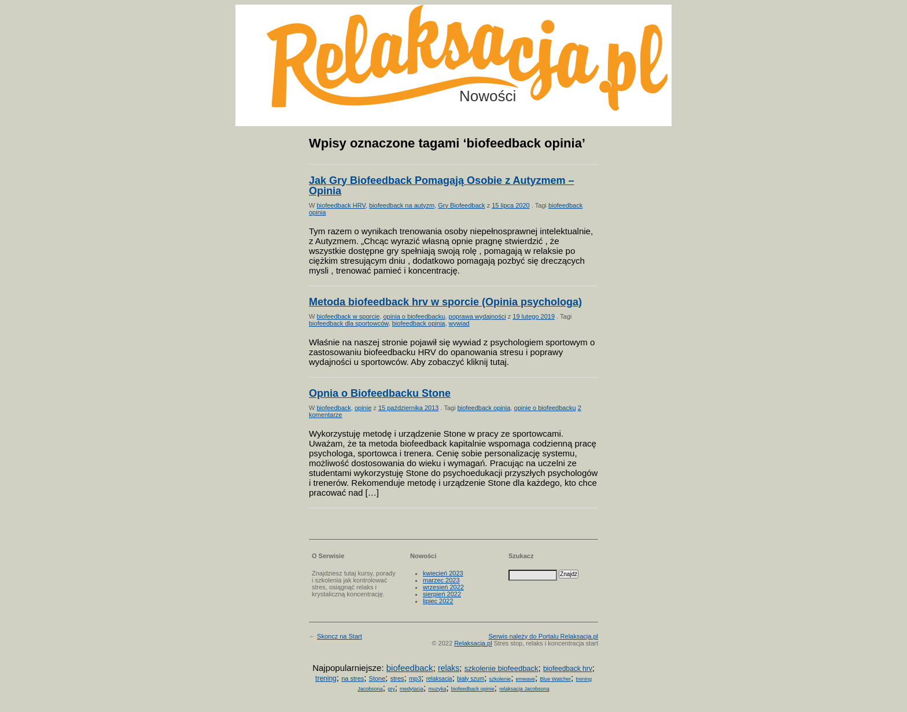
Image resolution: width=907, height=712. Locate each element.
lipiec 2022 (438, 600)
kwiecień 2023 (443, 573)
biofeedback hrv (567, 669)
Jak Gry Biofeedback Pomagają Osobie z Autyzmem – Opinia (441, 186)
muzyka (437, 689)
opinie (363, 407)
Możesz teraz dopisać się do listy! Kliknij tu (859, 48)
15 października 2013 (408, 407)
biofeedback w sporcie (347, 316)
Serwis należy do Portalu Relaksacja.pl (543, 636)
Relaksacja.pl (473, 643)
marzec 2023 (441, 580)
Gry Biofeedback (461, 205)
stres (397, 678)
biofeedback (333, 407)
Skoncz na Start (339, 636)
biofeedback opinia (418, 323)
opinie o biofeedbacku (545, 407)
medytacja (411, 689)
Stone (377, 678)
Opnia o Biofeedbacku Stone (380, 393)
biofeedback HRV (340, 205)
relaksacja (439, 679)
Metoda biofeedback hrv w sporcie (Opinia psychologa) (445, 302)
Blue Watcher (555, 679)
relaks (448, 668)
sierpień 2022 (442, 594)
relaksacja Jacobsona (524, 689)
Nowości (487, 96)
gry (391, 689)
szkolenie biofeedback (501, 668)
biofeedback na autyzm (401, 205)
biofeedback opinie (473, 689)
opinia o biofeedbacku (414, 316)
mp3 (415, 678)
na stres (352, 678)
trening (326, 678)
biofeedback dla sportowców (349, 323)
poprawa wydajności (477, 316)
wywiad (459, 323)
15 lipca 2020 (510, 205)
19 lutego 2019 (534, 316)
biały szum (470, 679)
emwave (525, 679)
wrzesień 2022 (443, 587)
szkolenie (500, 679)
